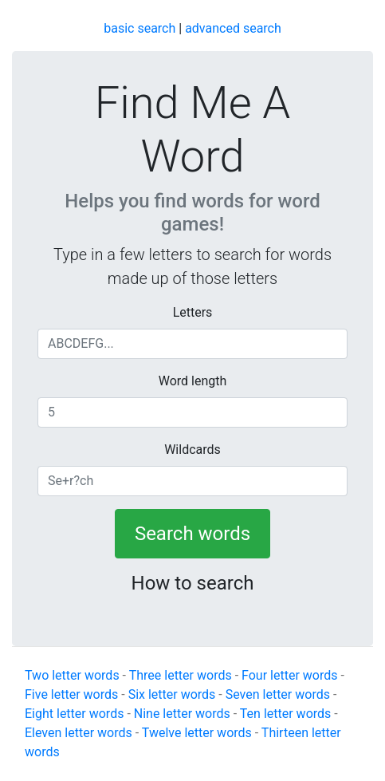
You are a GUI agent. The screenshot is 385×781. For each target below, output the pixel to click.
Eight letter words (74, 713)
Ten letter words (285, 713)
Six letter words (172, 694)
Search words (192, 534)
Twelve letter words (197, 732)
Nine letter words (182, 713)
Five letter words (71, 694)
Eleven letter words (78, 732)
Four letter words (289, 675)
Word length (193, 381)
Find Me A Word (193, 130)
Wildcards (192, 449)
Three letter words (180, 675)
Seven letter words (278, 694)
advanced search (233, 28)
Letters (193, 312)
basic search (139, 28)
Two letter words (72, 675)
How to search (193, 583)
